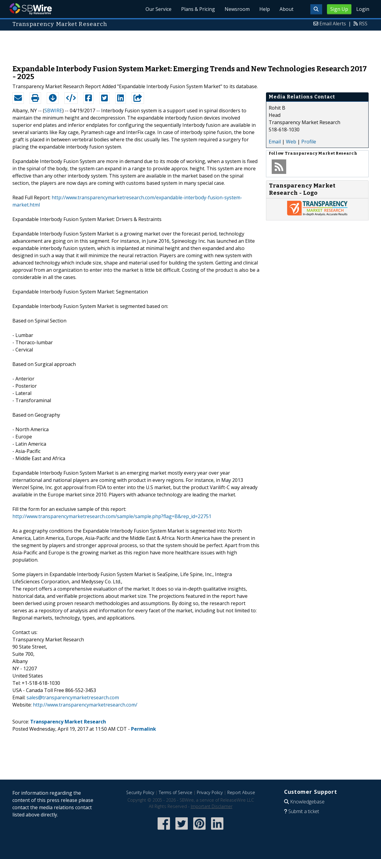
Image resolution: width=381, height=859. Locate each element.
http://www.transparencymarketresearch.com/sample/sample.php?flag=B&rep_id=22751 (111, 516)
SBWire (30, 9)
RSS (363, 23)
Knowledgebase (307, 801)
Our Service (158, 9)
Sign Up (339, 9)
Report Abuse (241, 792)
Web (291, 141)
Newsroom (237, 9)
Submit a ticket (303, 811)
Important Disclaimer (211, 806)
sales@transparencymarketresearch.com (73, 697)
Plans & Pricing (198, 9)
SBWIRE (53, 110)
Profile (308, 141)
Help (264, 9)
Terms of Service (175, 792)
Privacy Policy (210, 792)
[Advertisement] (190, 44)
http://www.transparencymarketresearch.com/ (85, 704)
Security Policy (140, 792)
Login (362, 9)
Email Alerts (332, 23)
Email (275, 141)
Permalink (143, 729)
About (286, 9)
